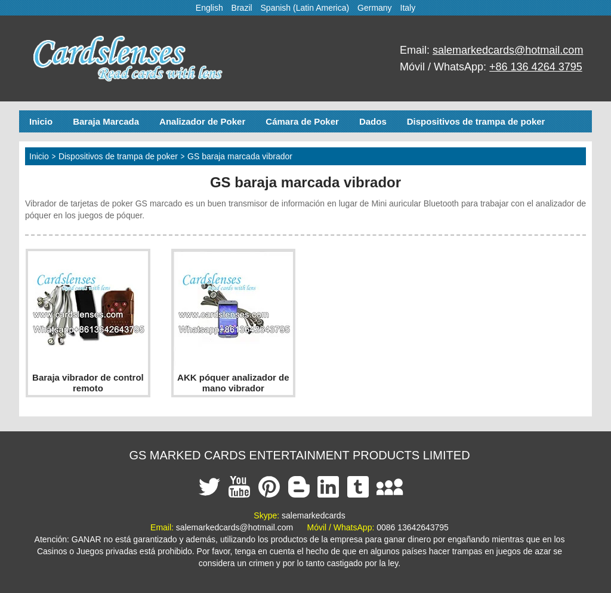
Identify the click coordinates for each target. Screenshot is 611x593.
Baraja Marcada (106, 121)
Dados (373, 121)
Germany (374, 8)
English (209, 8)
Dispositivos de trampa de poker (476, 121)
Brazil (242, 8)
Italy (408, 8)
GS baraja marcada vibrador (239, 156)
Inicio (41, 121)
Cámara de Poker (302, 121)
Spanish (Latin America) (305, 8)
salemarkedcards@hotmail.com (508, 50)
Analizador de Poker (202, 121)
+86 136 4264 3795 (535, 67)
